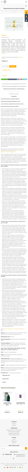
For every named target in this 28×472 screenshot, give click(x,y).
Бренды (14, 442)
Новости (14, 423)
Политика (14, 425)
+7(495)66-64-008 (8, 454)
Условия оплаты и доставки (14, 431)
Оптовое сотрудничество (14, 434)
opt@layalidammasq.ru (20, 456)
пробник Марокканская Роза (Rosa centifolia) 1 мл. (14, 328)
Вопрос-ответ (14, 441)
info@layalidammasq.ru (20, 454)
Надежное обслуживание (14, 433)
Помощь (14, 437)
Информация (14, 428)
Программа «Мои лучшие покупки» (14, 430)
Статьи (14, 439)
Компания (14, 421)
